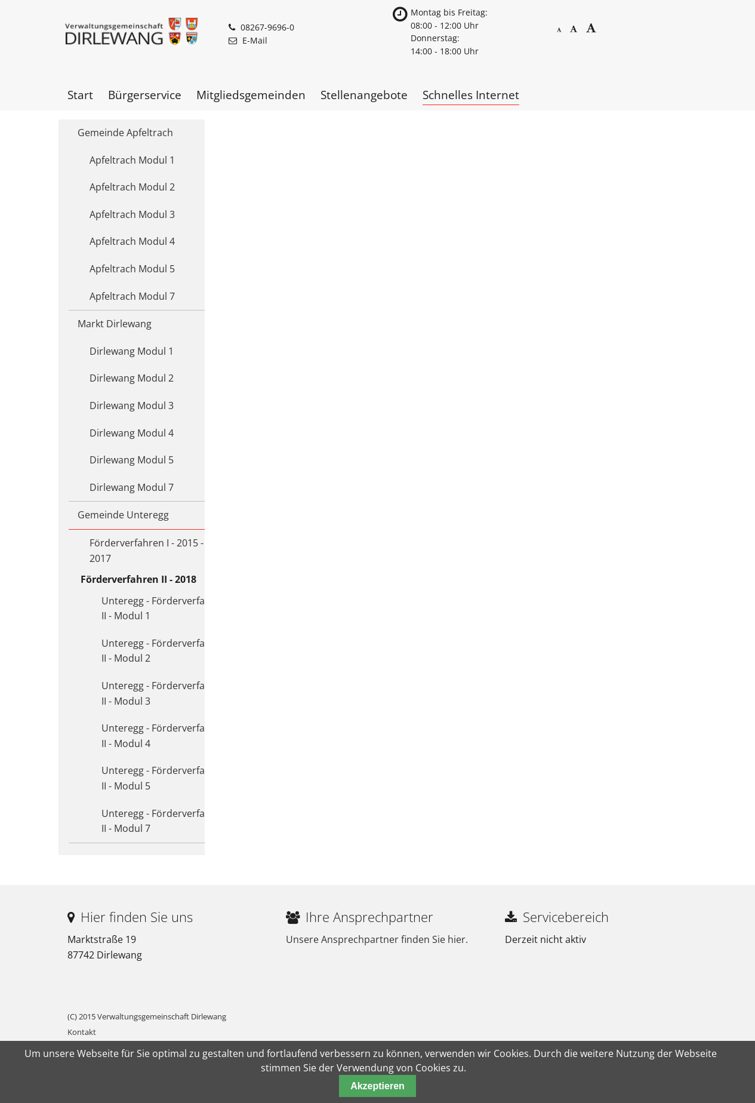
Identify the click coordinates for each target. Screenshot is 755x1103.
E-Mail (254, 40)
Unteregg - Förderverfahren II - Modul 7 (163, 821)
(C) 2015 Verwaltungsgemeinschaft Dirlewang (146, 1016)
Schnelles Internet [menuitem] (471, 95)
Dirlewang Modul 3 (132, 405)
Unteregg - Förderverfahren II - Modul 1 (163, 608)
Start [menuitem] (80, 95)
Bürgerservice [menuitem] (144, 95)
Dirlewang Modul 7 (132, 487)
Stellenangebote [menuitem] (364, 95)
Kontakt (81, 1032)
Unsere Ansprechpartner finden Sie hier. (377, 939)
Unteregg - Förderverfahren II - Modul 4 (163, 735)
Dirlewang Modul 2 (132, 378)
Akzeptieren (377, 1086)
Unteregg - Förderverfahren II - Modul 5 (163, 778)
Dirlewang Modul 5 (132, 459)
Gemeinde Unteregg (123, 514)
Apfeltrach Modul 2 (132, 186)
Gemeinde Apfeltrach (125, 132)
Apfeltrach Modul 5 (132, 268)
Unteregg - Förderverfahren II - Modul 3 (163, 693)
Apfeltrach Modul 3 (132, 214)
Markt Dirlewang (115, 323)
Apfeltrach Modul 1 (132, 160)
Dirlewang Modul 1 (132, 351)
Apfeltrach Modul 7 (132, 296)
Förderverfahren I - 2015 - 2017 (147, 550)
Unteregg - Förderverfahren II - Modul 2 (163, 651)
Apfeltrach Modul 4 (132, 241)
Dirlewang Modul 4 (132, 433)
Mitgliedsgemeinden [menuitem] (251, 95)
